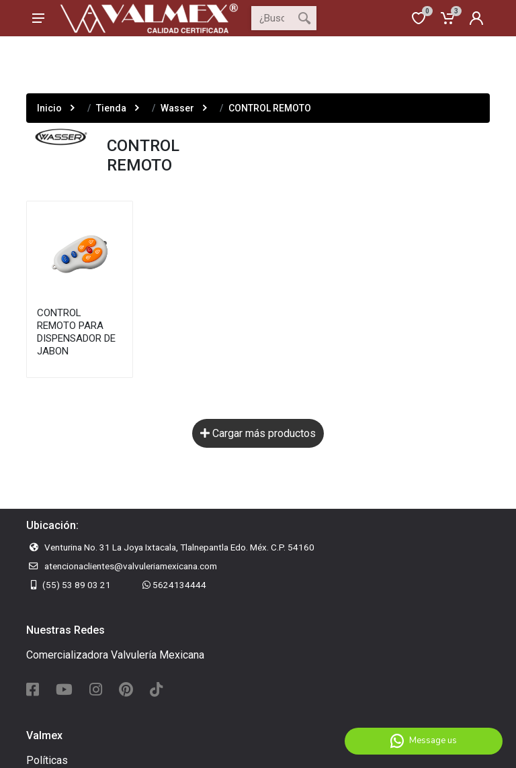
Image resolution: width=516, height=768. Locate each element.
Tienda (111, 108)
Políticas (47, 760)
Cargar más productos (258, 433)
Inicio (49, 108)
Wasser (177, 108)
